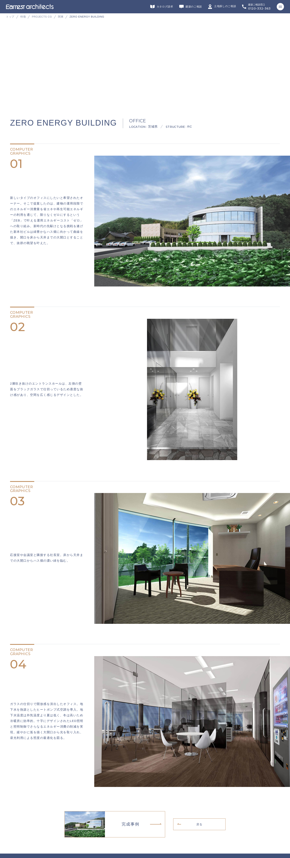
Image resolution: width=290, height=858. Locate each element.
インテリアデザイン (147, 787)
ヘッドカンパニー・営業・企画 (217, 787)
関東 (60, 16)
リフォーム (85, 787)
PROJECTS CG (42, 16)
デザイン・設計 (51, 787)
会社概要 (13, 817)
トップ (10, 16)
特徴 (23, 16)
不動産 (179, 787)
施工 (115, 787)
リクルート (14, 823)
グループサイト (17, 787)
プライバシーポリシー (21, 830)
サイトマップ (16, 836)
